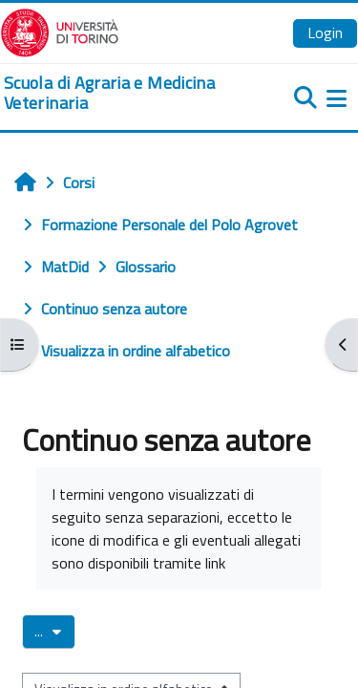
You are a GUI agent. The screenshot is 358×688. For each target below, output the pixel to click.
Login (325, 32)
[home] (119, 93)
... (54, 630)
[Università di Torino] (59, 30)
